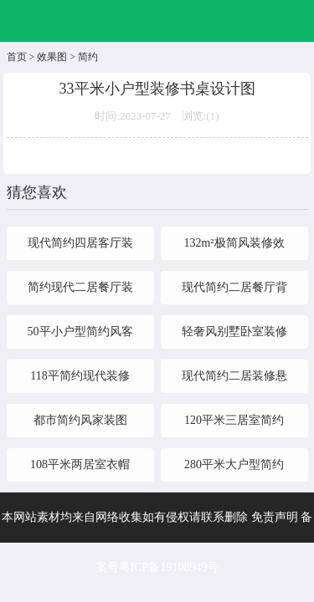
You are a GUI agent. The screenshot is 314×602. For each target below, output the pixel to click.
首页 (17, 57)
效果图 (52, 57)
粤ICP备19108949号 (169, 567)
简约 (88, 57)
